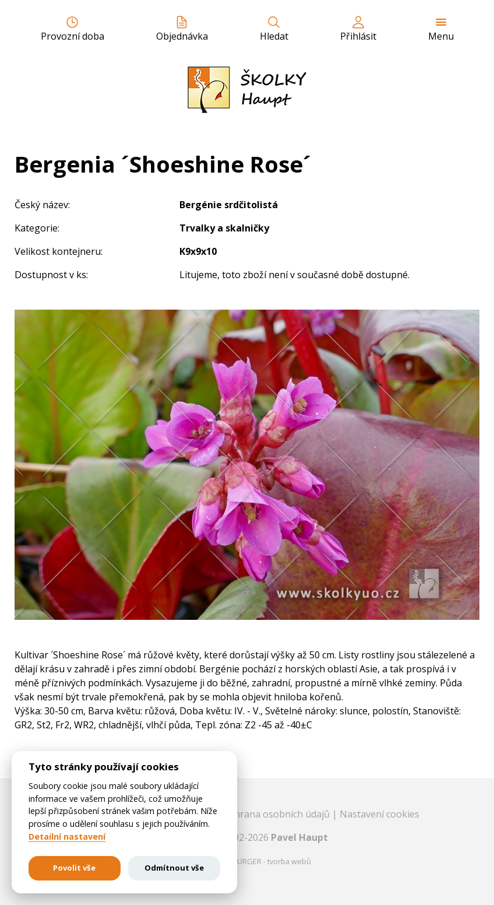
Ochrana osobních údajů (277, 814)
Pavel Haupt (299, 837)
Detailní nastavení (67, 837)
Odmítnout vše (174, 867)
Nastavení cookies (379, 814)
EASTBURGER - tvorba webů (263, 861)
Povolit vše (74, 867)
